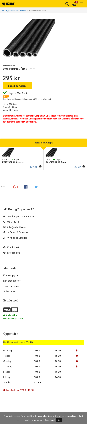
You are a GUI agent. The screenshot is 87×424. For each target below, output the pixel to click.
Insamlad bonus (11, 286)
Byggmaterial (12, 10)
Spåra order (9, 291)
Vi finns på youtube (15, 237)
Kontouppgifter (11, 275)
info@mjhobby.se (14, 227)
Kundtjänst (11, 247)
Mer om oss (11, 252)
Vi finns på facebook (16, 232)
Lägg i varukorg (17, 85)
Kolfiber (23, 10)
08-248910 (11, 221)
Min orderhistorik (12, 280)
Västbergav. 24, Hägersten (19, 216)
